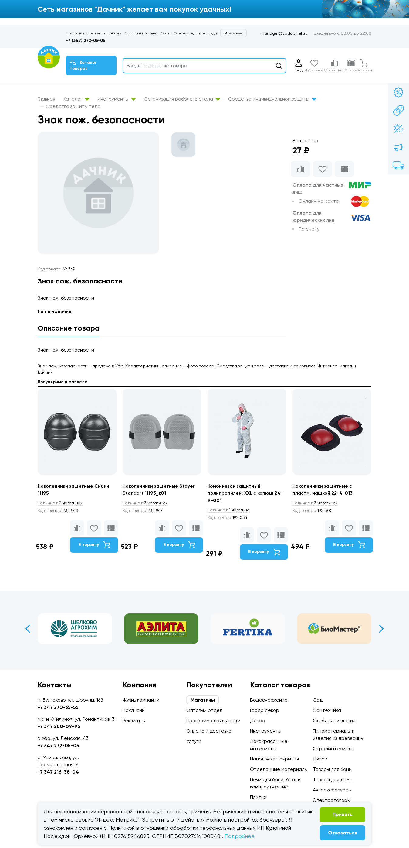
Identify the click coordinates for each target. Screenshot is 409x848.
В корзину (94, 545)
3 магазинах (146, 503)
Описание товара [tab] (69, 328)
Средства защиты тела (73, 106)
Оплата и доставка (141, 33)
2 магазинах (61, 503)
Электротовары (331, 800)
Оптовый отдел (187, 33)
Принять (343, 814)
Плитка (258, 797)
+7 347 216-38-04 (58, 772)
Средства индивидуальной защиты (272, 99)
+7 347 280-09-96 (59, 726)
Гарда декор (264, 710)
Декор (257, 720)
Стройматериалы (333, 748)
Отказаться (342, 833)
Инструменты (116, 99)
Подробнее (240, 836)
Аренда (210, 33)
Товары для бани (332, 769)
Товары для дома (333, 779)
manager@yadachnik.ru (284, 33)
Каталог (76, 99)
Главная (46, 99)
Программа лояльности (86, 33)
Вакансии (134, 710)
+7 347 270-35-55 (58, 707)
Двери (320, 759)
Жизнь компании (141, 700)
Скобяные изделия (334, 720)
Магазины (233, 33)
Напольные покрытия (274, 759)
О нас (166, 33)
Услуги (116, 33)
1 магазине (230, 510)
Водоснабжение (269, 700)
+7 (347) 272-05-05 (85, 40)
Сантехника (327, 710)
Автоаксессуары (332, 790)
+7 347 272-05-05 (58, 745)
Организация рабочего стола (182, 99)
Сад (318, 700)
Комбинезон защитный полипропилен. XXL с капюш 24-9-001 (246, 493)
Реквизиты (134, 720)
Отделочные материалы (279, 769)
